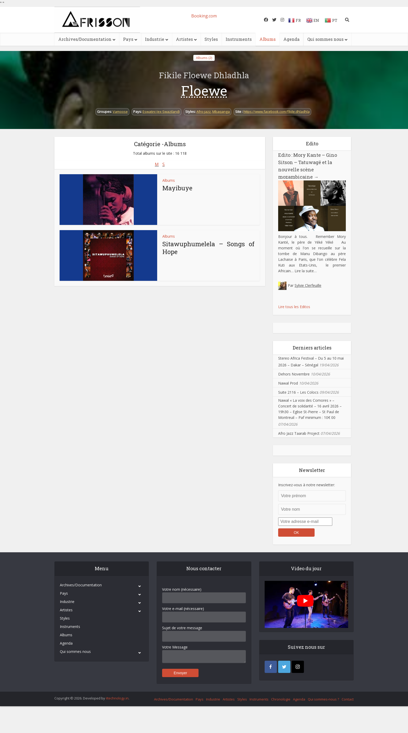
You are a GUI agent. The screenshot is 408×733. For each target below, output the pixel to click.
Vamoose (120, 111)
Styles (211, 39)
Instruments (239, 39)
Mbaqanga (221, 111)
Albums (267, 39)
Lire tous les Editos (294, 306)
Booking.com (204, 16)
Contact (348, 699)
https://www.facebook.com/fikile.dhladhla (277, 111)
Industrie (154, 39)
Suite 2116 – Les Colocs (298, 392)
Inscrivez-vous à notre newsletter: (306, 484)
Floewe (204, 90)
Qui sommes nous (325, 39)
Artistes (184, 39)
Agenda (291, 39)
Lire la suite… (306, 270)
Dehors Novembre (294, 374)
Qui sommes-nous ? (323, 699)
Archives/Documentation (84, 39)
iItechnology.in (117, 698)
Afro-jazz (203, 111)
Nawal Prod (288, 383)
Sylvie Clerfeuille (308, 285)
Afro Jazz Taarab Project (299, 433)
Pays (128, 39)
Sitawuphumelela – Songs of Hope (208, 248)
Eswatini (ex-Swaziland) (161, 111)
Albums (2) (204, 57)
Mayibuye (177, 188)
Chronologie (280, 699)
